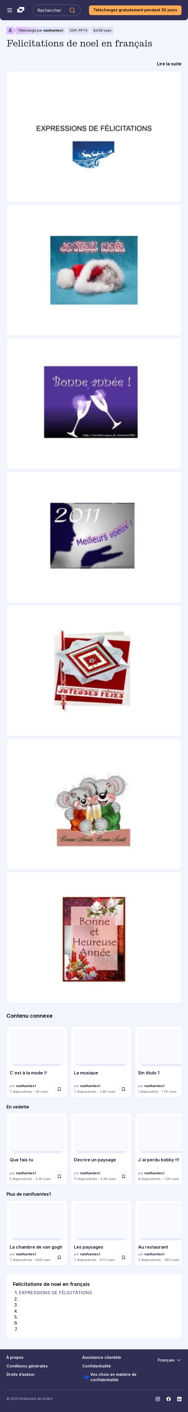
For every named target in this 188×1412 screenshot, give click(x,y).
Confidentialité (96, 1366)
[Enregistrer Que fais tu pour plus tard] (59, 1176)
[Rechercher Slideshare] (56, 10)
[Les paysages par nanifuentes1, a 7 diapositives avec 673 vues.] (101, 1233)
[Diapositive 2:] (19, 1299)
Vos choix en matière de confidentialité (109, 1377)
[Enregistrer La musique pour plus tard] (123, 1089)
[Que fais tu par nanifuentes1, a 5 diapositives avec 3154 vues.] (37, 1148)
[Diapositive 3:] (19, 1305)
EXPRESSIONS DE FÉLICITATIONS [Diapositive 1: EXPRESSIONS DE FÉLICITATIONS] (55, 1292)
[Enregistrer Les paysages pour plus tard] (123, 1257)
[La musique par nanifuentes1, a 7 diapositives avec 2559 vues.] (101, 1061)
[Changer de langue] (170, 1360)
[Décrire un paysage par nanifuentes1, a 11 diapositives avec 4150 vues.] (101, 1148)
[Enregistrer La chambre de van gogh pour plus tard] (59, 1257)
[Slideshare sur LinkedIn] (179, 1399)
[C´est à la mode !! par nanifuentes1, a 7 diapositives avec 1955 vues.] (37, 1061)
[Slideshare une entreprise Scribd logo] (20, 10)
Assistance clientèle (101, 1357)
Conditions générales (27, 1366)
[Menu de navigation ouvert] (9, 10)
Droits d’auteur (20, 1374)
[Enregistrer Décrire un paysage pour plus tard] (123, 1176)
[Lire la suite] (169, 64)
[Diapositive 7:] (19, 1329)
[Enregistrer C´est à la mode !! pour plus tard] (59, 1089)
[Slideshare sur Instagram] (158, 1399)
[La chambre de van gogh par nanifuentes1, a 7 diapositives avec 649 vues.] (37, 1233)
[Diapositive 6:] (19, 1323)
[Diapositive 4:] (19, 1311)
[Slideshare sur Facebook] (168, 1399)
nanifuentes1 (53, 30)
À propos (14, 1357)
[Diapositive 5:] (19, 1317)
